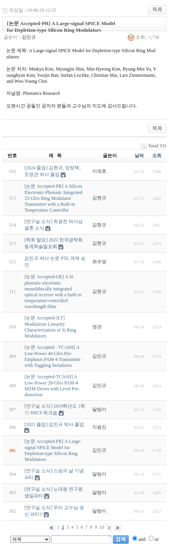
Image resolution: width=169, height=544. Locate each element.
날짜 (139, 155)
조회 (157, 155)
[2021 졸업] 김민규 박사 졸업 (54, 424)
